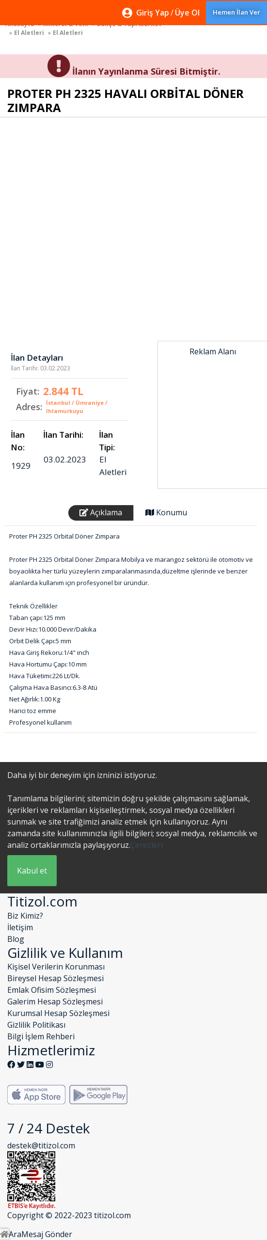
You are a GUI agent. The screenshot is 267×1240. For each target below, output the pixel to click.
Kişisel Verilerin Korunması (56, 966)
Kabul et (32, 870)
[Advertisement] (212, 410)
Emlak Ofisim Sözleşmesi (51, 990)
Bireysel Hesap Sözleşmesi (55, 978)
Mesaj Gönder (46, 1234)
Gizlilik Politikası (36, 1024)
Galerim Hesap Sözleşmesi (55, 1001)
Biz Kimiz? (25, 915)
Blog (15, 939)
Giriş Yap (152, 12)
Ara (15, 1234)
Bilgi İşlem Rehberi (41, 1036)
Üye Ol (187, 12)
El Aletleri (29, 33)
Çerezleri (146, 845)
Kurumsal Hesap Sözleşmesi (58, 1013)
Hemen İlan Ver (236, 12)
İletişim (20, 927)
